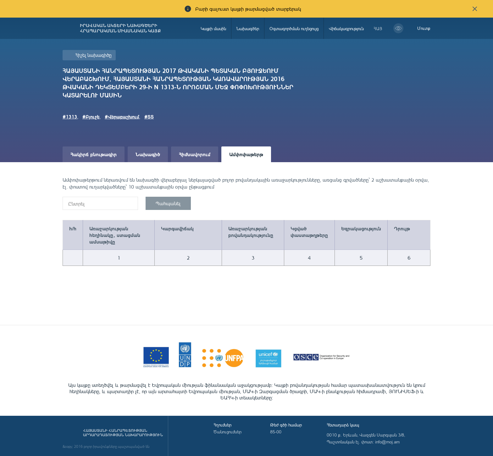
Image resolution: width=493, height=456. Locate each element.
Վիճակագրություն (346, 28)
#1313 (70, 116)
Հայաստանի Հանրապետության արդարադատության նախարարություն (123, 432)
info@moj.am (387, 441)
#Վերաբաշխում (122, 116)
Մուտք (423, 28)
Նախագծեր (247, 28)
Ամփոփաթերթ (246, 154)
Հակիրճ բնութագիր (93, 154)
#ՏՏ (149, 116)
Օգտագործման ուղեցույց (294, 28)
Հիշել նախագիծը (93, 55)
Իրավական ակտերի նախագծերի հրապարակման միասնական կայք (120, 28)
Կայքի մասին (213, 28)
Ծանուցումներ (227, 431)
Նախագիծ (148, 154)
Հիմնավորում (194, 154)
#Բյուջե (90, 116)
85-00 (275, 431)
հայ (378, 28)
